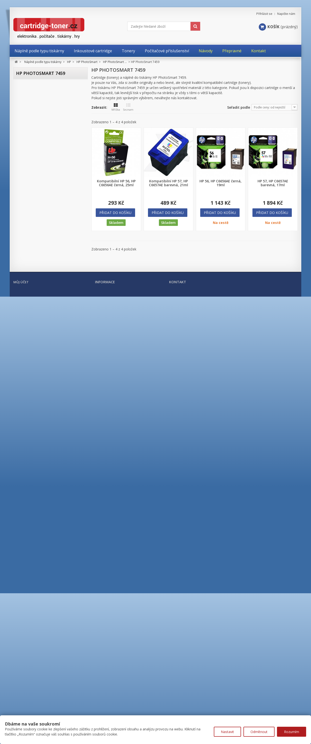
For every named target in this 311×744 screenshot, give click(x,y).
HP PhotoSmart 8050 (45, 408)
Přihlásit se (264, 14)
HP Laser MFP (33, 550)
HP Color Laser (34, 470)
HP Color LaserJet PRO (39, 502)
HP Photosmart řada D (43, 451)
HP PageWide (33, 558)
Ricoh (24, 625)
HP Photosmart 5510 (45, 297)
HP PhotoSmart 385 (44, 257)
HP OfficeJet (32, 173)
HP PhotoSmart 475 (44, 270)
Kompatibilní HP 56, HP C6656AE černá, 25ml (116, 183)
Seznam (128, 107)
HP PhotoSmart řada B (43, 437)
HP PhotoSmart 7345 (45, 329)
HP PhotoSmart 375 (44, 251)
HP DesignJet (33, 149)
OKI (23, 606)
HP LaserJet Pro (34, 534)
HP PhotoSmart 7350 (45, 336)
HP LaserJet (31, 518)
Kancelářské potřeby (35, 655)
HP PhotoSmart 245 (44, 231)
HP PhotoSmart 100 (44, 205)
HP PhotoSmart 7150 (45, 316)
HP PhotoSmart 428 (44, 264)
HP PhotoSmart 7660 (45, 375)
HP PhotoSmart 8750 (45, 428)
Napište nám (286, 14)
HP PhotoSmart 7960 (45, 402)
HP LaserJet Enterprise (40, 526)
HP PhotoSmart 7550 (45, 362)
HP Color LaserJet (36, 486)
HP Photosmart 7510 (45, 356)
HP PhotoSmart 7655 (45, 369)
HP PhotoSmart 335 (44, 244)
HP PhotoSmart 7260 (45, 323)
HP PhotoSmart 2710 (45, 290)
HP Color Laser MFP (37, 478)
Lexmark (27, 596)
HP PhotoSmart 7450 (45, 343)
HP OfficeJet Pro (35, 181)
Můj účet (21, 700)
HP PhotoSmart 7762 (45, 395)
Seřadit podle (238, 107)
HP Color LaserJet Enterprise (44, 494)
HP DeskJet (31, 133)
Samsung (27, 615)
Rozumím (291, 731)
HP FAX (28, 165)
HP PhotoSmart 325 (44, 237)
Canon (25, 105)
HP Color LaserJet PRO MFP (43, 510)
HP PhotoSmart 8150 (45, 415)
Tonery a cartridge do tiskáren (44, 646)
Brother (26, 95)
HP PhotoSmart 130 (44, 211)
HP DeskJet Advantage (40, 141)
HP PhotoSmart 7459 (46, 349)
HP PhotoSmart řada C (43, 444)
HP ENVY (29, 157)
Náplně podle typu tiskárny (40, 86)
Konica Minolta (31, 577)
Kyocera (26, 587)
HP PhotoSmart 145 (44, 218)
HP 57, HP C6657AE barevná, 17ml (273, 183)
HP (22, 124)
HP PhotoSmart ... (39, 197)
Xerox (24, 634)
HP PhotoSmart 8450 (45, 421)
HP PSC (28, 462)
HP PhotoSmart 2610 (45, 283)
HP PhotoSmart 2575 (45, 277)
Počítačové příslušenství (38, 663)
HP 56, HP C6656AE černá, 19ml (220, 183)
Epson (25, 114)
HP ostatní (30, 566)
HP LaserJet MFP (35, 542)
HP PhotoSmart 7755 (45, 382)
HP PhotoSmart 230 (44, 224)
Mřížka (116, 107)
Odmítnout (259, 731)
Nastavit (227, 731)
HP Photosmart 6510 (45, 310)
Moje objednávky (26, 710)
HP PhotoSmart (34, 189)
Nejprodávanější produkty (116, 710)
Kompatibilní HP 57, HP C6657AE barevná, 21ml (168, 183)
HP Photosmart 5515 (45, 303)
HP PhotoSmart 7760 (45, 388)
